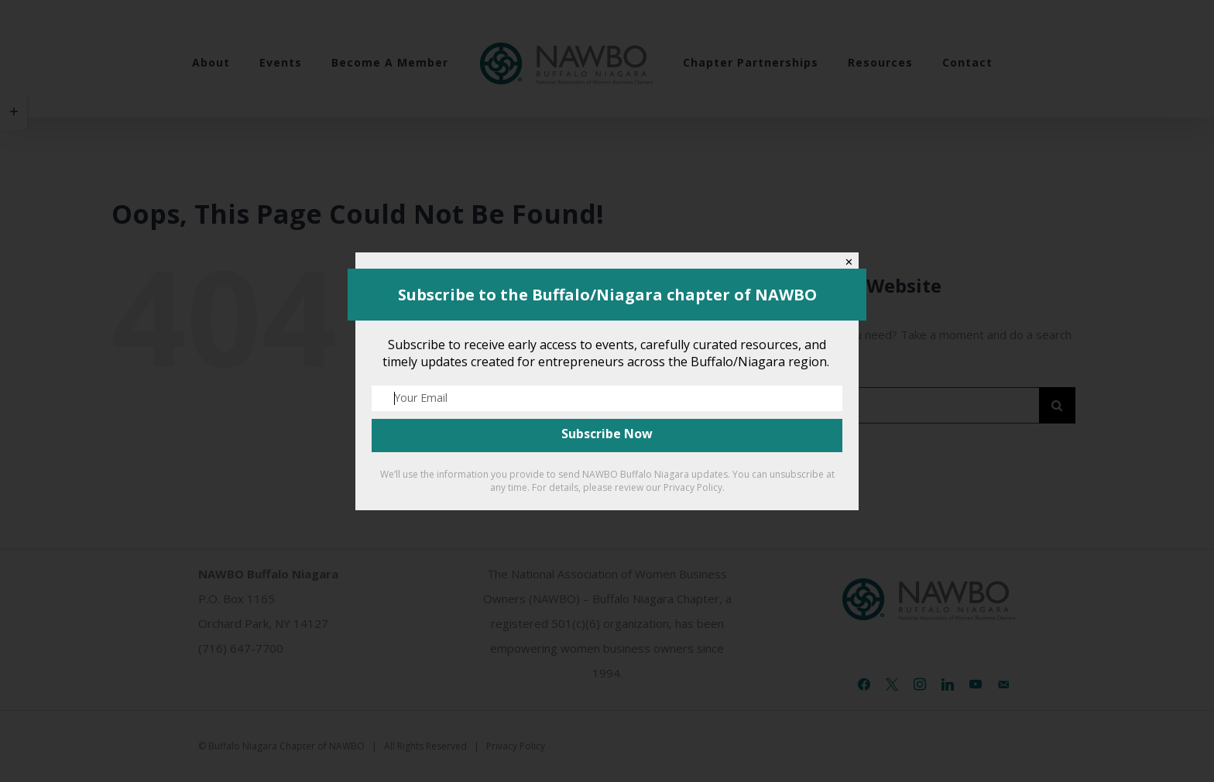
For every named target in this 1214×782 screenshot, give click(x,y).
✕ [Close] (849, 262)
